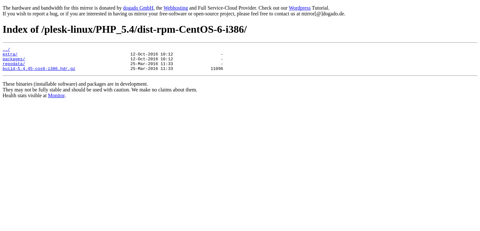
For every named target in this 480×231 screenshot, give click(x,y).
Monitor (56, 100)
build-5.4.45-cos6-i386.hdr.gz (39, 73)
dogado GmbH (138, 8)
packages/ (14, 61)
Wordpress (300, 8)
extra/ (10, 56)
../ (6, 50)
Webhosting (176, 8)
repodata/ (14, 67)
